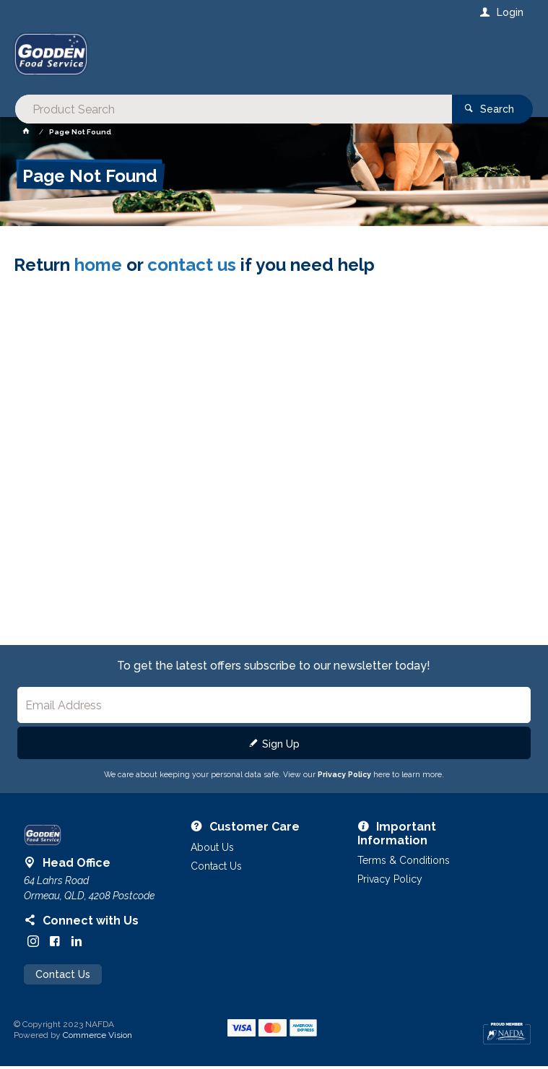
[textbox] (215, 57)
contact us (191, 266)
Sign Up (281, 747)
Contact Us (62, 977)
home (98, 266)
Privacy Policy (344, 777)
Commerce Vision (97, 1038)
